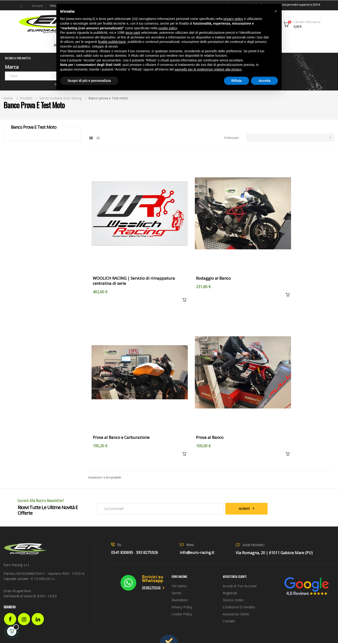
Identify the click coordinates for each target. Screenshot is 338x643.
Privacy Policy (182, 554)
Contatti (229, 568)
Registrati (230, 540)
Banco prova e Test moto (33, 127)
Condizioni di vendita (239, 554)
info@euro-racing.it (197, 499)
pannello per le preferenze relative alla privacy (208, 69)
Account (37, 6)
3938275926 (151, 535)
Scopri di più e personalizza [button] (89, 81)
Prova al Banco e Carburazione (285, 252)
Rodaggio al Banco (192, 252)
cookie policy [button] (167, 28)
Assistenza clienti (236, 561)
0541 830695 (122, 499)
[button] (275, 11)
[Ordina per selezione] (290, 138)
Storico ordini (233, 547)
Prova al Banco (106, 384)
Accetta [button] (264, 81)
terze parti (133, 32)
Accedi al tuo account (240, 533)
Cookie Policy (182, 561)
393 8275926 (147, 499)
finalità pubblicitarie (112, 42)
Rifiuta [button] (236, 81)
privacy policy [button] (233, 19)
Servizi (176, 540)
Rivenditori (180, 547)
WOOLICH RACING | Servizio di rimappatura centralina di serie (122, 254)
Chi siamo (179, 533)
